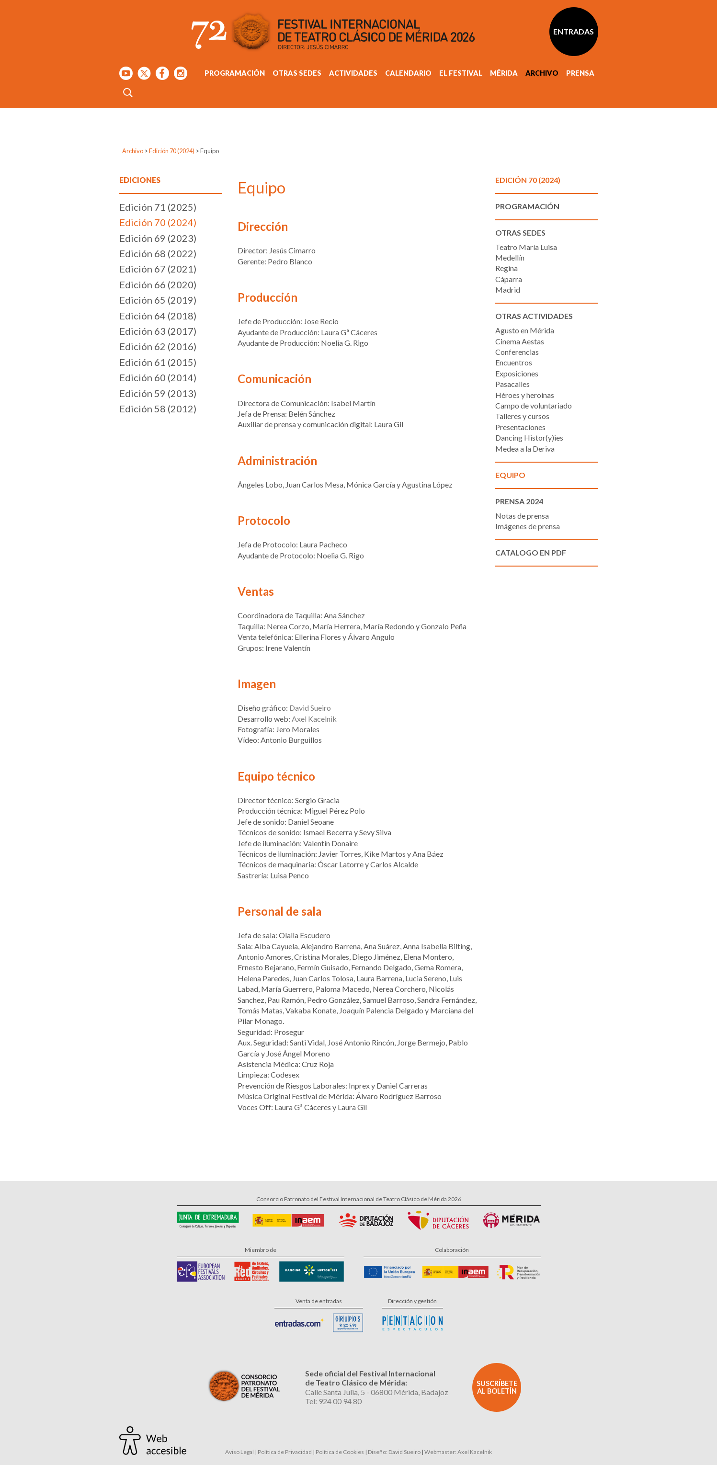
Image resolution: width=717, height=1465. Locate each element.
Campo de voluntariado (533, 405)
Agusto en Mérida (524, 330)
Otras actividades (534, 315)
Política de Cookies (340, 1451)
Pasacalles (512, 383)
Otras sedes (297, 73)
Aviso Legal (239, 1451)
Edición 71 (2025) (157, 207)
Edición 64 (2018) (157, 315)
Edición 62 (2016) (157, 346)
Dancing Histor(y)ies (529, 437)
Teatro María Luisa (526, 246)
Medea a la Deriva (525, 448)
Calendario (408, 73)
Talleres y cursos (522, 415)
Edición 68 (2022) (157, 253)
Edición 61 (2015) (157, 362)
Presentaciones (520, 427)
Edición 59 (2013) (157, 393)
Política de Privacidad (285, 1451)
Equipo (510, 474)
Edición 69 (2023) (157, 238)
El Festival (460, 73)
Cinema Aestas (519, 341)
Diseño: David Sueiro (394, 1451)
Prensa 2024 (519, 501)
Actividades (353, 73)
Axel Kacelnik (314, 718)
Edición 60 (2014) (157, 377)
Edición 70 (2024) (171, 151)
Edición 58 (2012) (157, 408)
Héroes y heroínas (524, 394)
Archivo (541, 73)
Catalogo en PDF (530, 552)
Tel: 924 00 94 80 (333, 1401)
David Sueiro (310, 707)
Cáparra (508, 279)
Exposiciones (516, 373)
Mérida (504, 73)
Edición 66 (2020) (157, 284)
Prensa (580, 73)
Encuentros (513, 362)
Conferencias (517, 351)
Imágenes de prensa (527, 526)
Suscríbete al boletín (497, 1387)
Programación (235, 73)
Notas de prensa (522, 515)
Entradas (573, 31)
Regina (506, 268)
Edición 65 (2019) (157, 300)
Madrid (507, 289)
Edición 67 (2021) (157, 268)
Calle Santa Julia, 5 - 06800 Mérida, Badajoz (376, 1392)
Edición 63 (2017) (157, 331)
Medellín (509, 257)
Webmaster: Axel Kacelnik (458, 1451)
